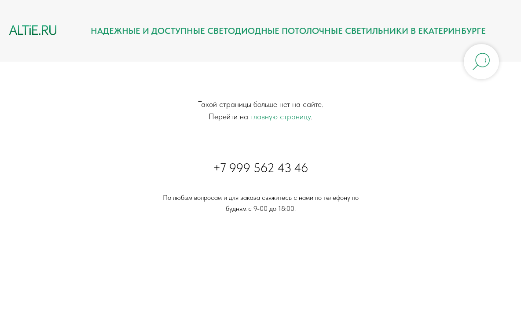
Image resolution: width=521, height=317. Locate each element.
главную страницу (280, 116)
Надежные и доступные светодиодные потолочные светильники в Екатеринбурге (288, 31)
